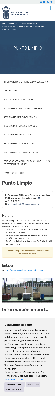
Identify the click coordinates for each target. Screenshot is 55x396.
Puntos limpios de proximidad (19, 99)
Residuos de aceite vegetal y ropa (21, 152)
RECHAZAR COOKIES (15, 384)
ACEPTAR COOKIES (14, 389)
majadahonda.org (9, 23)
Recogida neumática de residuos (20, 117)
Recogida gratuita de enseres (19, 134)
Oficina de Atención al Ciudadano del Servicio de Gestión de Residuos (27, 162)
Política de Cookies (13, 379)
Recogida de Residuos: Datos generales (23, 108)
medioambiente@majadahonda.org (23, 204)
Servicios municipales (13, 26)
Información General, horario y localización (27, 82)
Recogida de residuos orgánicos (20, 126)
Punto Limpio (11, 90)
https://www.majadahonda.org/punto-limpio (24, 270)
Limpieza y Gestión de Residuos (40, 26)
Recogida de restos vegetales (19, 143)
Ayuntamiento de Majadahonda (34, 23)
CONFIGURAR (33, 384)
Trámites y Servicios (14, 173)
